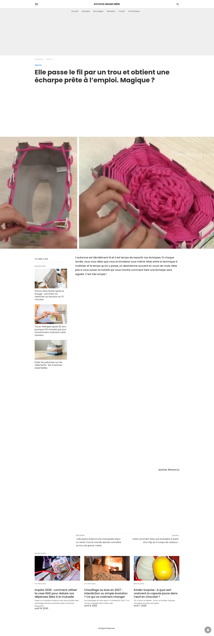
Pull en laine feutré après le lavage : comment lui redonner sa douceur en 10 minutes (49, 295)
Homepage (39, 59)
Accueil (74, 11)
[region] (107, 107)
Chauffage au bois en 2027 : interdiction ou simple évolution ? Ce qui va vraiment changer (106, 593)
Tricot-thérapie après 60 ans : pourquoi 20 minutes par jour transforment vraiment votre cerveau (51, 331)
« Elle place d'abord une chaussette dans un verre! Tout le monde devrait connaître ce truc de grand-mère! (98, 542)
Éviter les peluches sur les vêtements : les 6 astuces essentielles (48, 365)
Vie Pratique (134, 11)
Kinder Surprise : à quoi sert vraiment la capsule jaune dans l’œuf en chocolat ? (156, 593)
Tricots (121, 11)
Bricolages (98, 11)
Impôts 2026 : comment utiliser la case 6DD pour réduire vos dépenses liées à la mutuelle (56, 593)
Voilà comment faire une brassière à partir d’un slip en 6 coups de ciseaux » (155, 540)
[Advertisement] (107, 35)
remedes (86, 11)
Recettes (111, 11)
